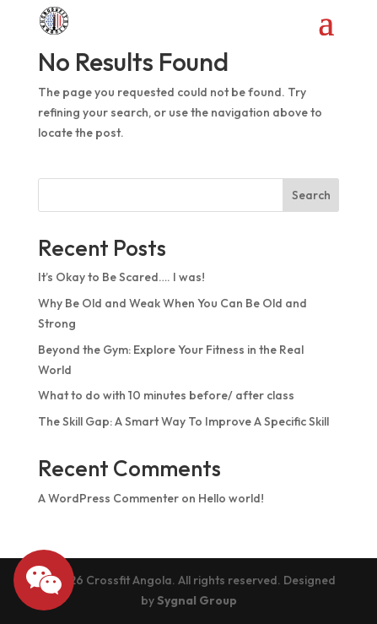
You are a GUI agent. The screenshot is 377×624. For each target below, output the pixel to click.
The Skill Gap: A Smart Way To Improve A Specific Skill (183, 421)
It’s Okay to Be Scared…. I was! (121, 277)
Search (311, 195)
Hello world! (231, 498)
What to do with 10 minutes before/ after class (166, 395)
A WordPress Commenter (108, 498)
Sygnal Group (197, 600)
